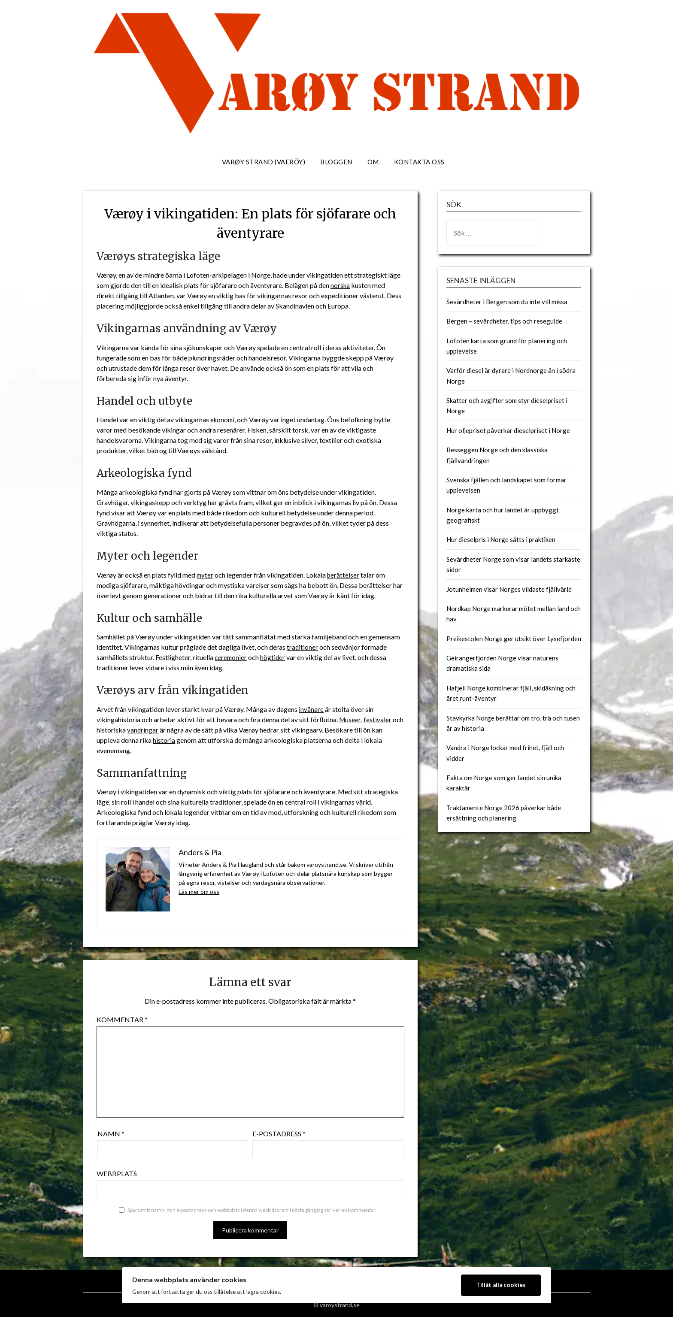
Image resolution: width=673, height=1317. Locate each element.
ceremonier (231, 657)
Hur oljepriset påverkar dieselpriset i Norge (508, 430)
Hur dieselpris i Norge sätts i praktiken (500, 539)
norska (340, 285)
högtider (274, 657)
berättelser (344, 575)
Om (373, 162)
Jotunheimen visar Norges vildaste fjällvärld (509, 589)
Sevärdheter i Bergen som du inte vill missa (506, 302)
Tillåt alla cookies (501, 1284)
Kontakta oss (419, 162)
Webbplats (117, 1173)
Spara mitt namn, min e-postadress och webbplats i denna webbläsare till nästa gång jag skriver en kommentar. (251, 1210)
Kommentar (122, 1019)
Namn (110, 1133)
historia (164, 740)
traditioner (302, 647)
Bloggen (336, 162)
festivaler (378, 719)
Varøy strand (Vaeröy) (264, 162)
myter (205, 575)
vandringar (143, 730)
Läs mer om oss (199, 891)
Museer (350, 719)
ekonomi (223, 419)
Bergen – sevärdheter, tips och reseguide (504, 321)
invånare (311, 709)
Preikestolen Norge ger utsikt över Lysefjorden (513, 638)
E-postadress (279, 1133)
